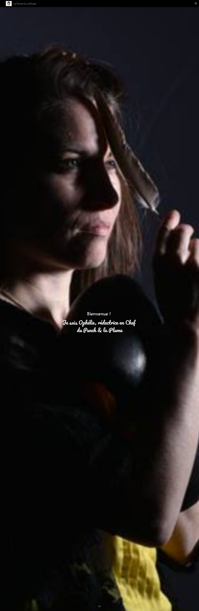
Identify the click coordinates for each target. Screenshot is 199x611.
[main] (99, 309)
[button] (196, 4)
